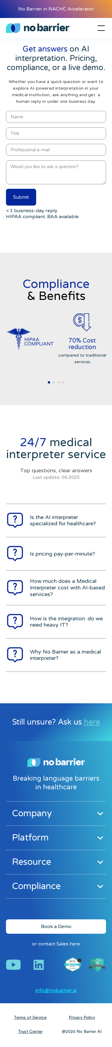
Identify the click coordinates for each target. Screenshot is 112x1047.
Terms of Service (30, 1017)
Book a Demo (56, 927)
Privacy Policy (82, 1017)
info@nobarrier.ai (56, 990)
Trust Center (30, 1031)
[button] (100, 28)
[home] (37, 28)
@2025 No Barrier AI (82, 1031)
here (92, 722)
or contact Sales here (56, 944)
